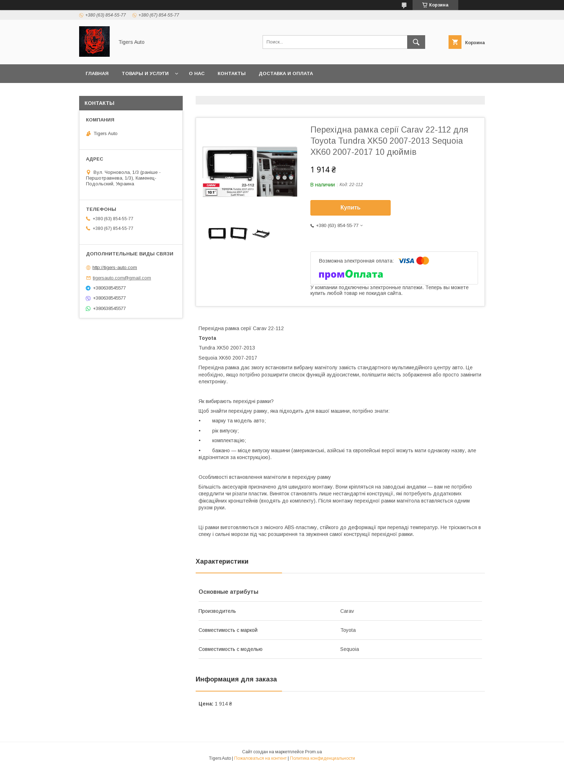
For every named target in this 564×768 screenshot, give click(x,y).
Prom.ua (313, 751)
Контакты (232, 73)
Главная (97, 73)
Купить (351, 207)
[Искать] (416, 42)
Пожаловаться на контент (260, 758)
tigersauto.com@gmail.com (122, 278)
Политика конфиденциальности (322, 758)
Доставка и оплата (286, 73)
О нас (197, 73)
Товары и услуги (145, 73)
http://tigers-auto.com (114, 267)
